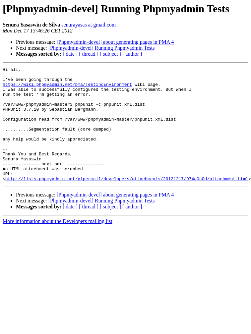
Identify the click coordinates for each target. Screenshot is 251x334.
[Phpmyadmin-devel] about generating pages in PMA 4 (115, 42)
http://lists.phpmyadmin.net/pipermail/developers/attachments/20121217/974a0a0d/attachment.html (126, 201)
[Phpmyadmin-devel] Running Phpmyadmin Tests (101, 48)
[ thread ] (88, 54)
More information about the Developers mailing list (57, 244)
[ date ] (70, 54)
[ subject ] (110, 54)
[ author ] (132, 54)
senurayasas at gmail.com (88, 25)
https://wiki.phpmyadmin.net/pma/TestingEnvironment (67, 88)
